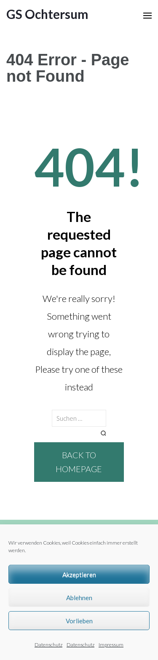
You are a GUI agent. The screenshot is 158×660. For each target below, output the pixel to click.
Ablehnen (79, 597)
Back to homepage (79, 462)
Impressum (111, 644)
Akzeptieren (79, 574)
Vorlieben (79, 621)
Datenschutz (48, 644)
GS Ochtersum (47, 14)
